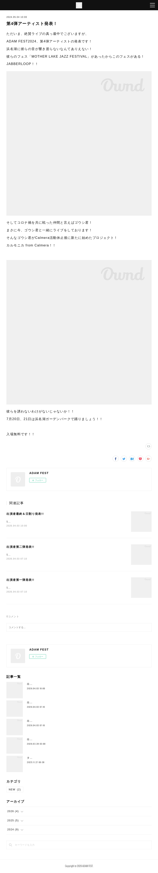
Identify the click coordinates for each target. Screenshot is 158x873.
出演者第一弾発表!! (20, 580)
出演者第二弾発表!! (20, 547)
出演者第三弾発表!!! (39, 740)
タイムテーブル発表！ (41, 758)
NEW (15, 790)
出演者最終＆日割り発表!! (25, 513)
